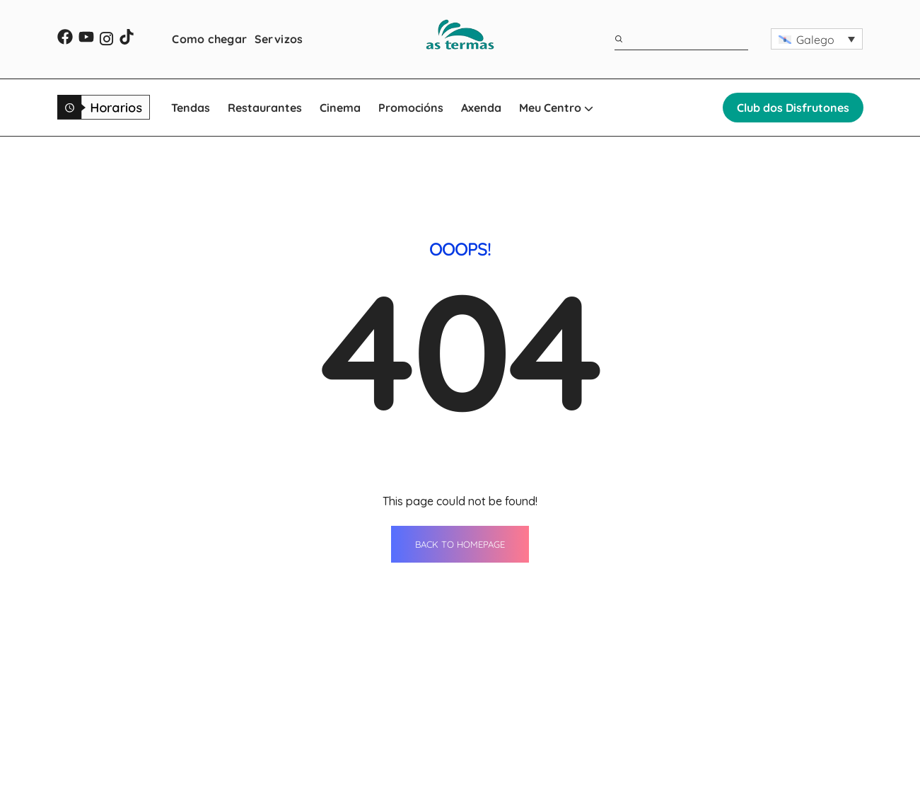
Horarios (668, 725)
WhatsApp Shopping (537, 777)
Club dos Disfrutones (793, 107)
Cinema (340, 107)
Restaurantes (265, 107)
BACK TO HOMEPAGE (460, 400)
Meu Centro (556, 107)
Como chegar (209, 39)
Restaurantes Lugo (392, 725)
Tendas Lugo (374, 698)
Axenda (481, 107)
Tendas (190, 107)
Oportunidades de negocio (716, 751)
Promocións (410, 107)
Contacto (669, 698)
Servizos (279, 39)
